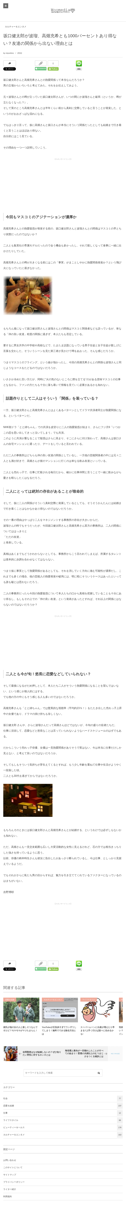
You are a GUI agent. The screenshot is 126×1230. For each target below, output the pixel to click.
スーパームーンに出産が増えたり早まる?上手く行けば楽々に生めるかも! (97, 1032)
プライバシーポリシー (14, 1182)
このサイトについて (12, 1167)
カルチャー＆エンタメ (15, 27)
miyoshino (10, 53)
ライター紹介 (9, 1189)
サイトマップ (9, 1175)
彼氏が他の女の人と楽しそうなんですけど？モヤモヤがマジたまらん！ (20, 1031)
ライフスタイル (88, 1002)
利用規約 (7, 1196)
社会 (63, 1098)
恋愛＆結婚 (9, 1002)
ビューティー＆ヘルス (63, 1127)
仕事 (63, 1113)
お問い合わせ (9, 1160)
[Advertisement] (63, 185)
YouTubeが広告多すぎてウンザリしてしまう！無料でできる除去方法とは (59, 1032)
